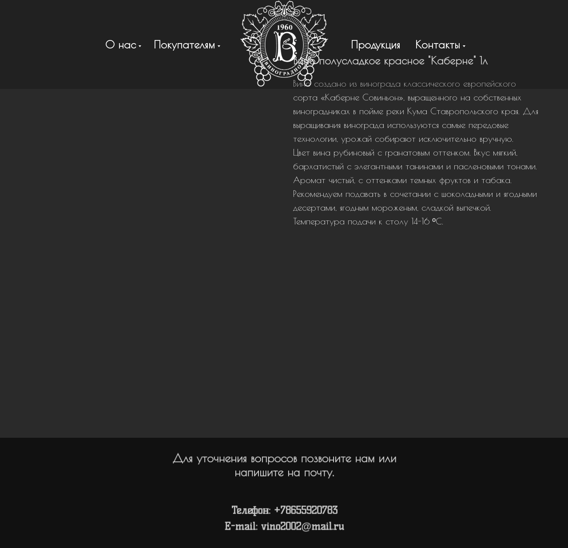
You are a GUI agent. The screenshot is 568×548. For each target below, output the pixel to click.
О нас (120, 44)
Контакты (437, 44)
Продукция (375, 44)
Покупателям (184, 44)
